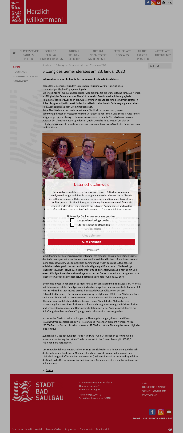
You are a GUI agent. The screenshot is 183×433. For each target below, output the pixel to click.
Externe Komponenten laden (93, 225)
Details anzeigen (93, 228)
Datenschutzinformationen (116, 209)
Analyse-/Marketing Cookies (93, 220)
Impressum (93, 249)
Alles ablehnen (91, 235)
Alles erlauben (91, 242)
